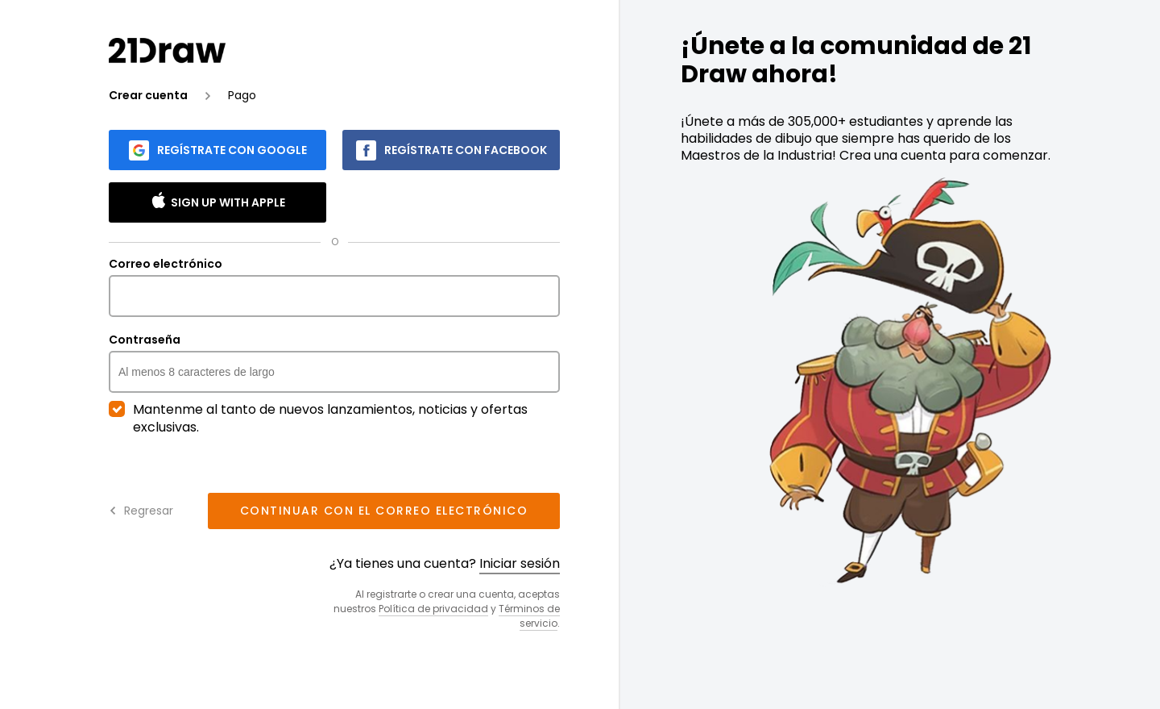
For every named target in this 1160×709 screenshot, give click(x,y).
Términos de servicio (529, 616)
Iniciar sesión (519, 563)
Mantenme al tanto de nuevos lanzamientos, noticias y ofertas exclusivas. (318, 418)
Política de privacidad (433, 608)
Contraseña (334, 363)
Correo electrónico (334, 287)
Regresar (141, 511)
